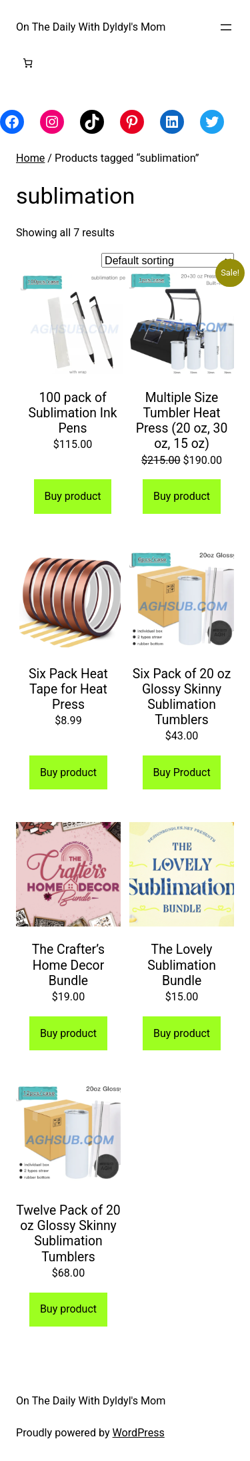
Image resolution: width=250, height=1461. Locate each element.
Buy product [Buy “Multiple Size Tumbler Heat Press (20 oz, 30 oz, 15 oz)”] (181, 496)
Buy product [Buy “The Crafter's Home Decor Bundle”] (68, 1033)
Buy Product (181, 772)
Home (30, 158)
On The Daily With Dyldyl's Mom (90, 27)
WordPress (139, 1432)
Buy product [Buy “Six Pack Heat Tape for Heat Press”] (68, 772)
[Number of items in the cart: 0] (27, 63)
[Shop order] (167, 260)
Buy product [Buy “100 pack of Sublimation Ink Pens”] (72, 496)
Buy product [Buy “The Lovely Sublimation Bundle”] (181, 1033)
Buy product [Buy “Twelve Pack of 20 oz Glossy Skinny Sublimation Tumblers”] (68, 1309)
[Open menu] (226, 27)
